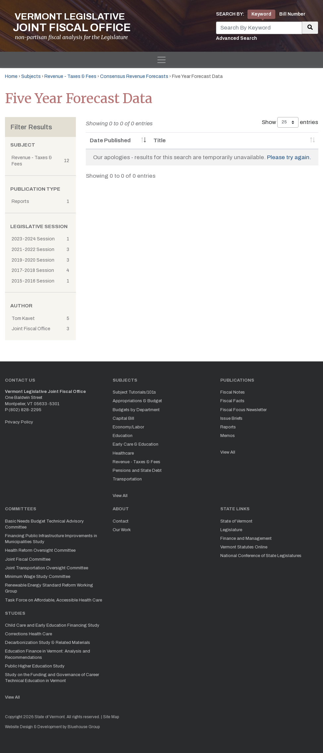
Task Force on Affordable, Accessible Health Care (53, 600)
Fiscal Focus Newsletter (243, 410)
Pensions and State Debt (137, 470)
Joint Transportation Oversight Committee (46, 568)
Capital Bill (123, 418)
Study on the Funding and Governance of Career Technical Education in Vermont (52, 677)
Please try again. (289, 157)
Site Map (111, 717)
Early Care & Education (135, 444)
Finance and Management (246, 538)
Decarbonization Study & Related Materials (47, 642)
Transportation (127, 479)
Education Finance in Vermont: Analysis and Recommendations (47, 654)
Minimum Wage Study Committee (37, 576)
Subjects (31, 76)
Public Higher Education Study (35, 666)
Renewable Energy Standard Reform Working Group (49, 588)
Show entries (290, 122)
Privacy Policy (19, 422)
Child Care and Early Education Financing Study (52, 625)
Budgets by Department (136, 410)
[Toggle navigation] (161, 60)
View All (120, 495)
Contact (121, 521)
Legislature (231, 530)
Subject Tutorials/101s (134, 392)
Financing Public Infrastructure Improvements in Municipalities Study (51, 538)
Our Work (122, 530)
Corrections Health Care (28, 634)
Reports (228, 427)
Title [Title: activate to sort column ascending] (159, 140)
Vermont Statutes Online (243, 547)
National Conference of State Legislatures (260, 555)
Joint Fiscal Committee (27, 559)
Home (11, 76)
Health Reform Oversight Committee (40, 550)
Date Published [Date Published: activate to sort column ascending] (110, 140)
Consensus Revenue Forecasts (134, 76)
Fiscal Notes (232, 392)
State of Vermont (236, 521)
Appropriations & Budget (137, 401)
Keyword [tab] (261, 14)
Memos (227, 435)
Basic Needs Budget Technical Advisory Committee (44, 524)
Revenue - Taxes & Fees (70, 76)
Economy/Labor (128, 427)
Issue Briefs (231, 418)
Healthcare (123, 453)
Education (123, 435)
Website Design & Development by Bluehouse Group (52, 726)
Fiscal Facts (232, 401)
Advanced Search (236, 38)
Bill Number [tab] (292, 14)
